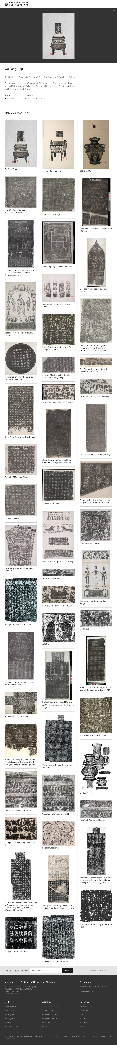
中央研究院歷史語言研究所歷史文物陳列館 (16, 4)
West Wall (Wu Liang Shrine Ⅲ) (55, 814)
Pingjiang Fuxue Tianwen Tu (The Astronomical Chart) (20, 683)
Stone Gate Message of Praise (93, 735)
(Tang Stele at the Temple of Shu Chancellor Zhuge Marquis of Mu (57, 461)
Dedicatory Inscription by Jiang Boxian (93, 290)
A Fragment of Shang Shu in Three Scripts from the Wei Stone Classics (95, 501)
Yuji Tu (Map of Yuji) (51, 214)
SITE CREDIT (13, 1038)
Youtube (83, 1022)
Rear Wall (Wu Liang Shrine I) (93, 820)
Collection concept (49, 1018)
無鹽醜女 (46, 644)
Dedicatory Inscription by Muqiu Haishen (19, 334)
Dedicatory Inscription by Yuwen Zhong (56, 305)
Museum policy (11, 1006)
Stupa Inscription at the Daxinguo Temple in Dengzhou (20, 378)
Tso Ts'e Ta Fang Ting (51, 171)
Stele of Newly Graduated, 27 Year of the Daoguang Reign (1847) (95, 688)
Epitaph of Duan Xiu (51, 503)
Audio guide (9, 1014)
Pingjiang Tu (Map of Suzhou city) (57, 266)
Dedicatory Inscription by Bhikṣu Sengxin (19, 569)
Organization (47, 1022)
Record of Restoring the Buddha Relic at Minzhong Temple (56, 376)
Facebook (84, 1006)
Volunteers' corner (60, 1036)
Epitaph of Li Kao (12, 518)
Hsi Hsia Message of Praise (16, 716)
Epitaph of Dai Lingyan (90, 543)
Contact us (46, 1026)
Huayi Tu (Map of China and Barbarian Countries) (17, 211)
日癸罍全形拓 (85, 171)
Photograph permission (14, 1026)
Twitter (83, 1018)
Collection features (50, 1014)
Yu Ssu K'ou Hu (86, 793)
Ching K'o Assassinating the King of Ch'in (20, 843)
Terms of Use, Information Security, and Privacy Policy (92, 1036)
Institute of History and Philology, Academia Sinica (23, 1036)
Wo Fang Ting (11, 169)
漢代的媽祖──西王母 (51, 578)
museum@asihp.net (12, 994)
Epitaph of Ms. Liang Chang (17, 477)
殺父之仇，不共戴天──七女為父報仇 (58, 605)
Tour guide (9, 1010)
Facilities (8, 1022)
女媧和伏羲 (84, 629)
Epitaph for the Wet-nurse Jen (18, 624)
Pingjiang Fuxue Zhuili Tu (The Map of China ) (96, 229)
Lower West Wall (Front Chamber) (94, 396)
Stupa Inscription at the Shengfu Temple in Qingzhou (56, 348)
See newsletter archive (101, 970)
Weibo (82, 1026)
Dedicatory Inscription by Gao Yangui (93, 602)
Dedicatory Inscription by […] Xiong (57, 561)
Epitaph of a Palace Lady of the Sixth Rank (96, 925)
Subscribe (67, 970)
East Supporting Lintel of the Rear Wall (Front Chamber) (95, 370)
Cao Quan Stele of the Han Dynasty (95, 454)
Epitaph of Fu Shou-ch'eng (16, 951)
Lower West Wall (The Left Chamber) (58, 402)
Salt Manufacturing (50, 848)
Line (81, 1014)
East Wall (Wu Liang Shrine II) (18, 810)
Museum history (49, 1010)
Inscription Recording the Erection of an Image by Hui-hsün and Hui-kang (58, 906)
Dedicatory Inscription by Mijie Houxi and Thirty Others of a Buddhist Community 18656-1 (93, 348)
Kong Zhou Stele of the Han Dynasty (20, 437)
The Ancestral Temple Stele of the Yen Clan (57, 766)
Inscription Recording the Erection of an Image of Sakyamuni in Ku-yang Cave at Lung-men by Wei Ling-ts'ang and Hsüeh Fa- (21, 906)
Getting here (10, 1018)
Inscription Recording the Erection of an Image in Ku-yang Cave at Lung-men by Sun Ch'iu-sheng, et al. (96, 880)
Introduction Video (50, 1006)
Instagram (84, 1010)
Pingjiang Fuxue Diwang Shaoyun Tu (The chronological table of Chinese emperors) (19, 272)
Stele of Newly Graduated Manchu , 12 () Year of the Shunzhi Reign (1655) (58, 705)
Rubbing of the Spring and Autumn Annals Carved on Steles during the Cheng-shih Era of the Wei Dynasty (20, 762)
